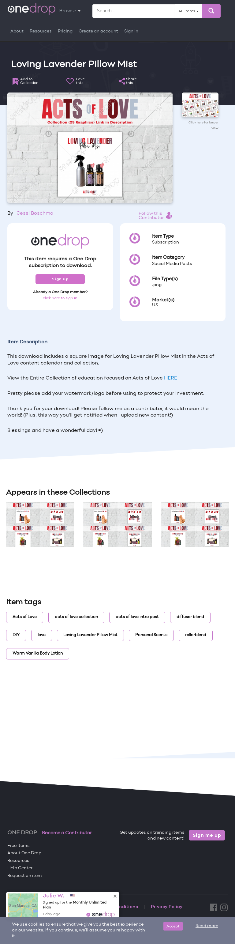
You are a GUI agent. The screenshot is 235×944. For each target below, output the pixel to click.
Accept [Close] (173, 926)
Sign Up (60, 279)
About (17, 31)
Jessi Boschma (35, 213)
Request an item (24, 876)
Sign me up (207, 835)
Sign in (131, 31)
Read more (207, 926)
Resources (41, 31)
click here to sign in (60, 298)
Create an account (98, 31)
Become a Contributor (67, 833)
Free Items (18, 846)
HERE (170, 378)
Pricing (65, 31)
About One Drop (24, 853)
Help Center (19, 868)
